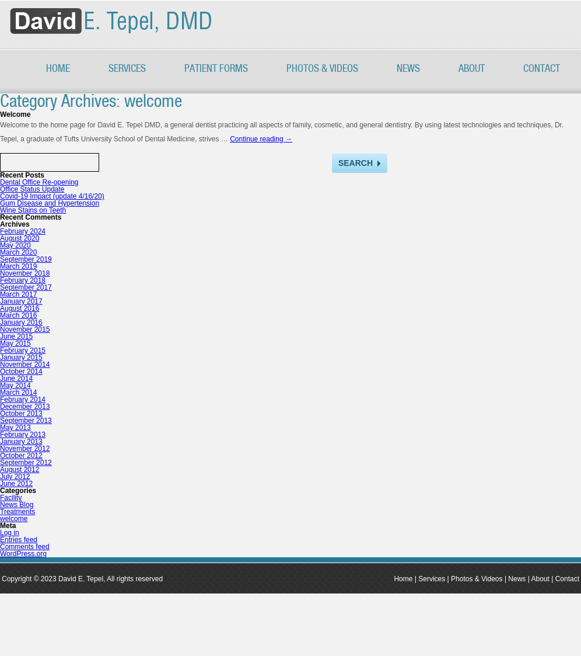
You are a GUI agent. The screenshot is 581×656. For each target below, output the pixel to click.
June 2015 (16, 336)
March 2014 (18, 392)
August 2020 (19, 238)
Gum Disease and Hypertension (49, 203)
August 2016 (19, 308)
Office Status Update (32, 189)
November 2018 (25, 273)
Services (127, 68)
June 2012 (16, 484)
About (472, 68)
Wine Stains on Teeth (33, 210)
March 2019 (18, 266)
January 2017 (21, 301)
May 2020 (15, 245)
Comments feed (25, 547)
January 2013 (21, 442)
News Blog (16, 505)
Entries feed (18, 540)
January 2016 (21, 322)
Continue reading (261, 139)
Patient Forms (216, 68)
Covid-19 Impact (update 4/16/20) (52, 196)
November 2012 (25, 449)
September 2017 (26, 287)
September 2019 (26, 259)
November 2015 (25, 329)
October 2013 (21, 413)
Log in (9, 533)
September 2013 (26, 420)
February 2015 (23, 350)
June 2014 (16, 378)
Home (58, 68)
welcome (13, 519)
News (408, 68)
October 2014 (21, 371)
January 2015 (21, 357)
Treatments (17, 512)
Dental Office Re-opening (39, 182)
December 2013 (25, 406)
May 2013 (15, 428)
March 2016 (18, 315)
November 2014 (25, 364)
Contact (541, 68)
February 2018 (23, 280)
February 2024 (23, 231)
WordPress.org (23, 554)
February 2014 (23, 399)
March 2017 (18, 294)
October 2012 (21, 456)
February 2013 (23, 435)
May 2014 (15, 385)
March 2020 (18, 252)
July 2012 (15, 477)
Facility (11, 498)
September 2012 (26, 463)
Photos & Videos (477, 579)
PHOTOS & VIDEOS (322, 68)
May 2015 (15, 343)
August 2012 (19, 470)
